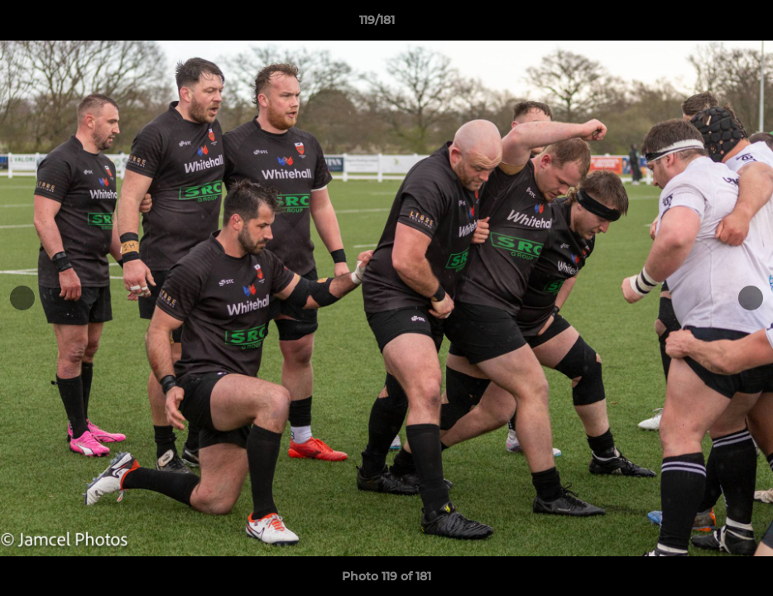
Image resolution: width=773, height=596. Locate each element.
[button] (703, 24)
